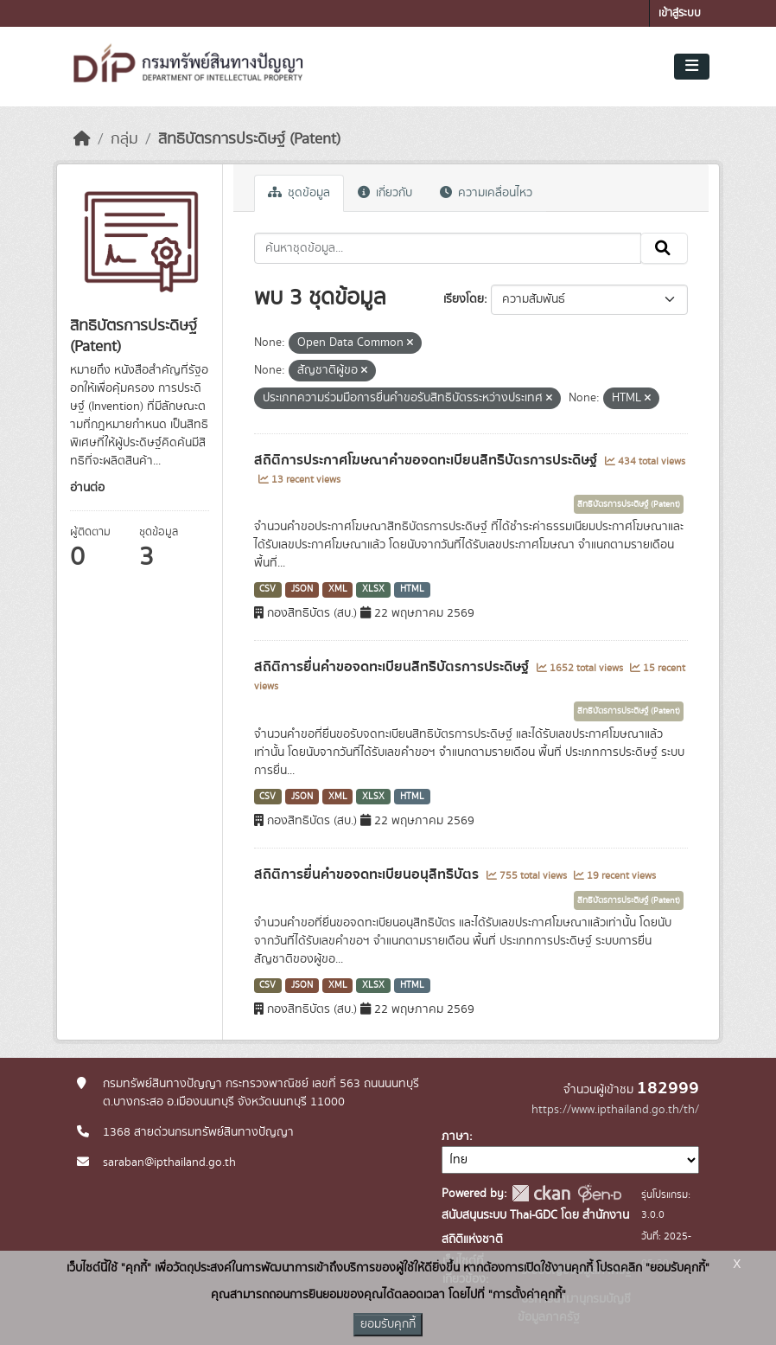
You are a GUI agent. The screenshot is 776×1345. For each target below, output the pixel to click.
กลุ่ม (124, 139)
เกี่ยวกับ (385, 193)
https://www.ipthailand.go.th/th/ (615, 1109)
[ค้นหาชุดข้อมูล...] (448, 248)
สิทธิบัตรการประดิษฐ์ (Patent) (249, 139)
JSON (302, 589)
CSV (267, 589)
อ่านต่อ (87, 487)
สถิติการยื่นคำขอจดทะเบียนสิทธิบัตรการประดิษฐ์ (393, 667)
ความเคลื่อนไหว (486, 193)
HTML (412, 589)
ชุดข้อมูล (299, 193)
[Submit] (664, 248)
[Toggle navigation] (691, 67)
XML (337, 589)
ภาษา (455, 1136)
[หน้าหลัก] (82, 139)
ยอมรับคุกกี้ (388, 1324)
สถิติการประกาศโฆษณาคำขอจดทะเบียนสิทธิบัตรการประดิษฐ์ (427, 460)
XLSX (373, 589)
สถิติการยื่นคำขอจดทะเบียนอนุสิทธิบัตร (368, 874)
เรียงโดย (463, 299)
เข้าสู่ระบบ (679, 13)
